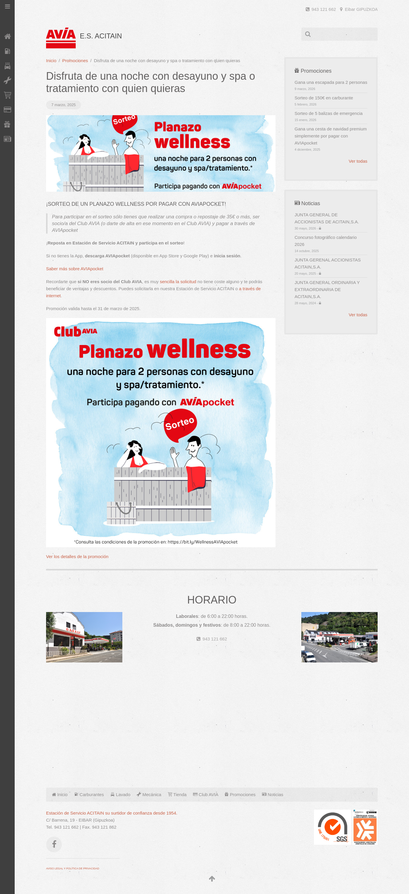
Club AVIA (205, 794)
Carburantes (89, 794)
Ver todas (358, 161)
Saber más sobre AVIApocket (74, 268)
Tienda (177, 794)
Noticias (272, 794)
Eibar (359, 9)
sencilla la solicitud (178, 281)
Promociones (75, 60)
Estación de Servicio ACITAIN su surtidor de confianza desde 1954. (111, 812)
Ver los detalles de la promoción (77, 556)
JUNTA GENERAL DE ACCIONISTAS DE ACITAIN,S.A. (331, 221)
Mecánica (149, 794)
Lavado (120, 794)
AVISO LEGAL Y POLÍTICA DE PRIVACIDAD (72, 868)
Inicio (51, 60)
